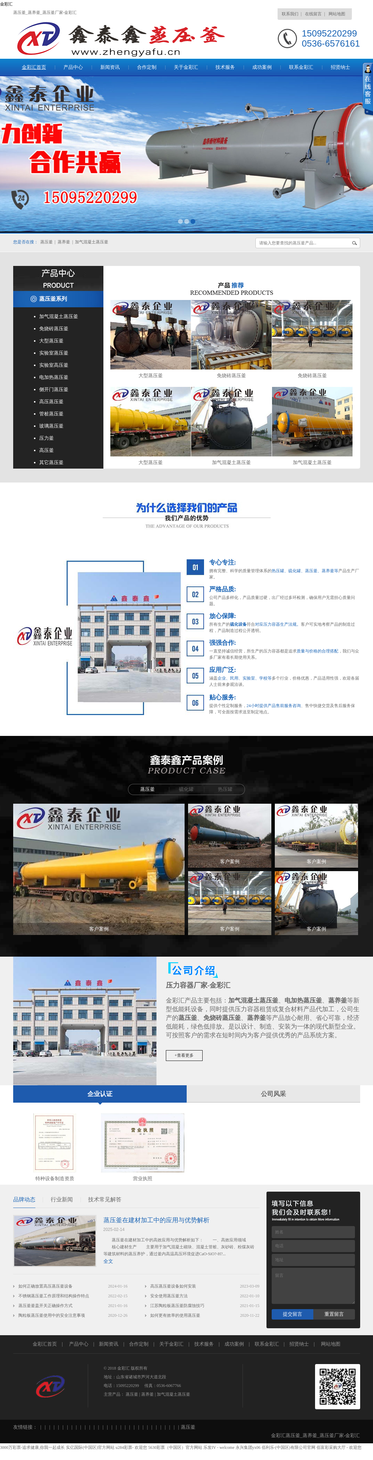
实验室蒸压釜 (53, 353)
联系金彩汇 (301, 67)
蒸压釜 (46, 242)
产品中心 (73, 67)
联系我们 (290, 13)
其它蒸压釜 (51, 462)
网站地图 (337, 13)
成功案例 (262, 67)
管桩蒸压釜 (51, 413)
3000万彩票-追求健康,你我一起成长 (32, 1447)
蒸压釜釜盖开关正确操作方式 (45, 1305)
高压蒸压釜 (51, 401)
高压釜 (46, 450)
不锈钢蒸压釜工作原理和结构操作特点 (53, 1295)
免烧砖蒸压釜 (53, 328)
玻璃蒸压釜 (51, 426)
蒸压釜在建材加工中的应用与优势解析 (156, 1220)
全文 (108, 1261)
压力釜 (46, 438)
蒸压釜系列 (53, 299)
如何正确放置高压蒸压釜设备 (45, 1286)
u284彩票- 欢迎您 (131, 1447)
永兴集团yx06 (248, 1447)
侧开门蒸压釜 (53, 389)
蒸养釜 (64, 242)
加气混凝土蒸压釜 (91, 242)
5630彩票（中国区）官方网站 (175, 1447)
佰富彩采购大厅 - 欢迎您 (339, 1447)
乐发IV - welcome (219, 1447)
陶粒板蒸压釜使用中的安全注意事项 (51, 1315)
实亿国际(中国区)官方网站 (90, 1447)
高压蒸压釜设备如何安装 (173, 1286)
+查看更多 (184, 1055)
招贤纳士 (340, 67)
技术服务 (225, 67)
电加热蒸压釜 (53, 377)
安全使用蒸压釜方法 (169, 1295)
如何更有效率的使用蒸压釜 (175, 1315)
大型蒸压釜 (51, 340)
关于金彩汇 (186, 67)
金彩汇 (6, 4)
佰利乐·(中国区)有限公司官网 (288, 1447)
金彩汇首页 (34, 67)
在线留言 (313, 13)
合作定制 (146, 67)
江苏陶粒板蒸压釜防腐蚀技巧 (177, 1305)
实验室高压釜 (53, 365)
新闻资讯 (110, 67)
